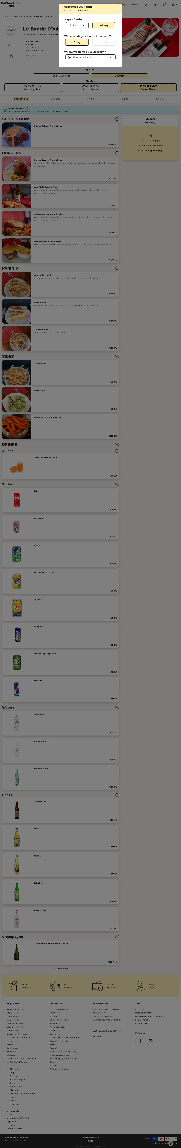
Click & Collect (77, 25)
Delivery (103, 25)
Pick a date (104, 42)
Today (77, 42)
